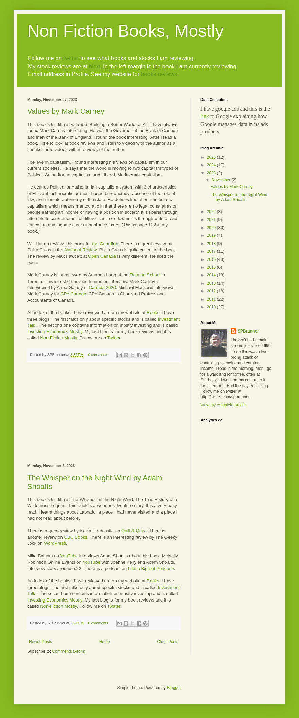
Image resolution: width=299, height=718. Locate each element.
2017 (212, 251)
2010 (212, 307)
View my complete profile (223, 404)
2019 (212, 235)
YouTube (69, 555)
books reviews (159, 74)
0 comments (98, 355)
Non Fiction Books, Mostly (125, 30)
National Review (81, 249)
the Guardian (105, 243)
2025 (212, 157)
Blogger (174, 687)
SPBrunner (248, 331)
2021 (212, 219)
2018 (212, 243)
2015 (212, 267)
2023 (212, 172)
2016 (212, 259)
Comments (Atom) (68, 651)
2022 (212, 211)
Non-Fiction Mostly (58, 337)
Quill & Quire (134, 530)
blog (94, 66)
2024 (212, 165)
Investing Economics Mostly (54, 331)
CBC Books (75, 537)
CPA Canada (73, 294)
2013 (212, 283)
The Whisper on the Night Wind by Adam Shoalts (239, 197)
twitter (70, 58)
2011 (212, 299)
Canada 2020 (102, 287)
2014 (212, 275)
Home (104, 641)
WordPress (55, 543)
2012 (212, 291)
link (204, 116)
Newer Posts (40, 641)
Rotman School (145, 274)
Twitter (113, 337)
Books (153, 312)
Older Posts (167, 641)
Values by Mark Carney (65, 111)
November (222, 180)
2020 (212, 227)
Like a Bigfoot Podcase (151, 568)
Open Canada (102, 256)
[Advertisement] (104, 413)
